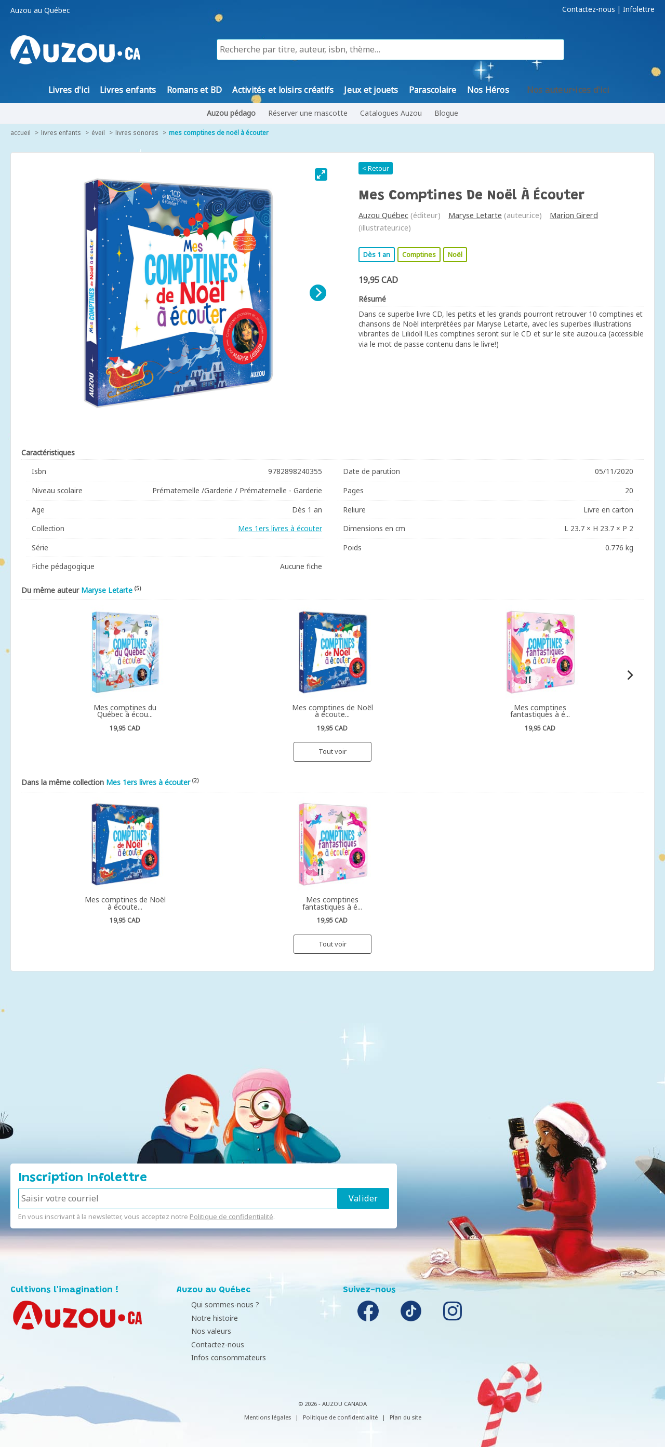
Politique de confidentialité (231, 1216)
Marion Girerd (574, 215)
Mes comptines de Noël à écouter (219, 132)
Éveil (98, 132)
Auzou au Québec (40, 10)
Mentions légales (267, 1417)
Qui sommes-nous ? (213, 1304)
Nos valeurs (199, 1331)
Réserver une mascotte (308, 113)
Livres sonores (136, 132)
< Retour (375, 168)
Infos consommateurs (216, 1357)
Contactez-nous (588, 9)
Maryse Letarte (475, 215)
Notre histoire (202, 1318)
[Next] (318, 292)
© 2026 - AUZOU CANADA (332, 1404)
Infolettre (639, 9)
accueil (20, 132)
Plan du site (405, 1417)
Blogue (446, 113)
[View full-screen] (321, 174)
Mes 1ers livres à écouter (280, 528)
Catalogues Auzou (391, 113)
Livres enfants (61, 132)
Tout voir (332, 751)
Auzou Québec (383, 215)
